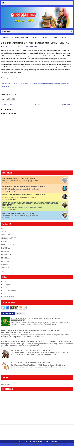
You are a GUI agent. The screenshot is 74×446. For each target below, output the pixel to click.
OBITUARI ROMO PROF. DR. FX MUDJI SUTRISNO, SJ (18, 178)
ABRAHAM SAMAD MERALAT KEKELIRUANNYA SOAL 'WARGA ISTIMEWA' (35, 42)
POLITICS (5, 251)
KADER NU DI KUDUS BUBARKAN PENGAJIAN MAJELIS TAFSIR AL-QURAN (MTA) (36, 341)
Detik (5, 282)
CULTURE (5, 231)
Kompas (6, 285)
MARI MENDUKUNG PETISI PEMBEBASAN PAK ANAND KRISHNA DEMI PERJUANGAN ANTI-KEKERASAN (31, 332)
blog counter (8, 384)
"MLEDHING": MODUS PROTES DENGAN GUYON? (31, 363)
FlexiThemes (14, 444)
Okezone (6, 287)
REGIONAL (5, 258)
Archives (20, 313)
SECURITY (5, 268)
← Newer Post (7, 104)
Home (4, 38)
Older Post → (67, 104)
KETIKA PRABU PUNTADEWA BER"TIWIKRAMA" (31, 350)
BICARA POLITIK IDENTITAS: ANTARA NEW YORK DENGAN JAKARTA (23, 187)
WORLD (4, 271)
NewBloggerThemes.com (39, 444)
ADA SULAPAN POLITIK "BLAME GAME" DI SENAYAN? (18, 213)
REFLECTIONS (6, 254)
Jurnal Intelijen (9, 296)
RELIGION (5, 261)
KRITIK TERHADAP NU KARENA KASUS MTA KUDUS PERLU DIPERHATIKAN (36, 319)
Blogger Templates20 (63, 444)
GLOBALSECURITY (8, 238)
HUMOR (4, 241)
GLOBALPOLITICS (8, 235)
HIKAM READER (36, 441)
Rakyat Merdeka (9, 290)
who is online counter (3, 384)
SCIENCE (4, 264)
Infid (5, 293)
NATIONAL (5, 248)
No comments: (31, 47)
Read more (12, 183)
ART (2, 228)
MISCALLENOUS (7, 245)
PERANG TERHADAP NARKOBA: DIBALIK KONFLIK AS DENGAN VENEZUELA (24, 195)
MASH (55, 441)
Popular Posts (8, 313)
